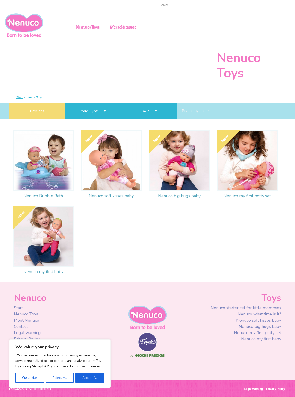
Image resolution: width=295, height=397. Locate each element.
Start (13, 5)
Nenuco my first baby (43, 271)
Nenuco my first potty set (247, 196)
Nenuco (147, 317)
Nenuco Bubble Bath (43, 196)
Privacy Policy (27, 339)
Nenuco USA (24, 25)
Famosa (147, 350)
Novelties (37, 111)
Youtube (222, 5)
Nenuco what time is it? (259, 314)
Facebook (212, 5)
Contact (29, 5)
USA (256, 5)
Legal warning (27, 332)
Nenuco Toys (88, 27)
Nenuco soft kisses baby (111, 196)
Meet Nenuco (123, 27)
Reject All (60, 378)
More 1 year (93, 111)
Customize (29, 378)
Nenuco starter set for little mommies (246, 308)
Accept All (90, 378)
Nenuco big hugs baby (179, 196)
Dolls (149, 111)
